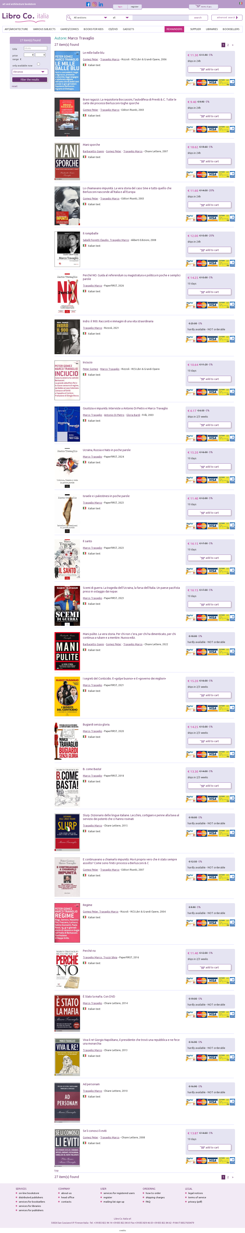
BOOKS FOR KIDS (93, 29)
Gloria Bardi (133, 415)
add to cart (209, 69)
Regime (87, 905)
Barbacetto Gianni (93, 151)
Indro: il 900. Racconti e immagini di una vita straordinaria (118, 321)
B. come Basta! (92, 769)
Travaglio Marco (109, 59)
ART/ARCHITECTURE (16, 29)
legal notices (195, 1193)
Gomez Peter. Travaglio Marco (100, 911)
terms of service (197, 1197)
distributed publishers (31, 1197)
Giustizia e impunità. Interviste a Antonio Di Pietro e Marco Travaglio (125, 408)
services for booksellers (32, 1201)
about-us (66, 1193)
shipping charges (155, 1197)
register (134, 7)
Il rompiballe (90, 233)
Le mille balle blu (93, 52)
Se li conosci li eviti (95, 1130)
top (57, 1170)
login (120, 7)
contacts (66, 1201)
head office (67, 1197)
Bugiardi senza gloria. (96, 724)
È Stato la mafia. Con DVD (99, 996)
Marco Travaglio (81, 38)
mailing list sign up (114, 1201)
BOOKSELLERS (231, 29)
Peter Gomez (90, 369)
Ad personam (91, 1084)
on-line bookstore (29, 1193)
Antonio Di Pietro (114, 415)
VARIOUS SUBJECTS (44, 29)
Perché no (89, 950)
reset (15, 86)
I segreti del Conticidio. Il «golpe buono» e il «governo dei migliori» (124, 678)
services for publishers (31, 1210)
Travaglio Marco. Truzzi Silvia (100, 957)
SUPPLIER (195, 29)
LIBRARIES (212, 29)
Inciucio (87, 362)
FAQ (148, 1201)
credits (122, 1230)
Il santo (87, 541)
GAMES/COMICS (69, 29)
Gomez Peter (90, 59)
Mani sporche (91, 144)
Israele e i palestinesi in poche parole (106, 496)
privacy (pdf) (195, 1201)
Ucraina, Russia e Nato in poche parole (107, 450)
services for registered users (119, 1193)
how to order (153, 1193)
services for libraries (30, 1206)
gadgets (128, 29)
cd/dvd (113, 29)
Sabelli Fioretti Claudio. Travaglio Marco (106, 240)
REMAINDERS (174, 29)
